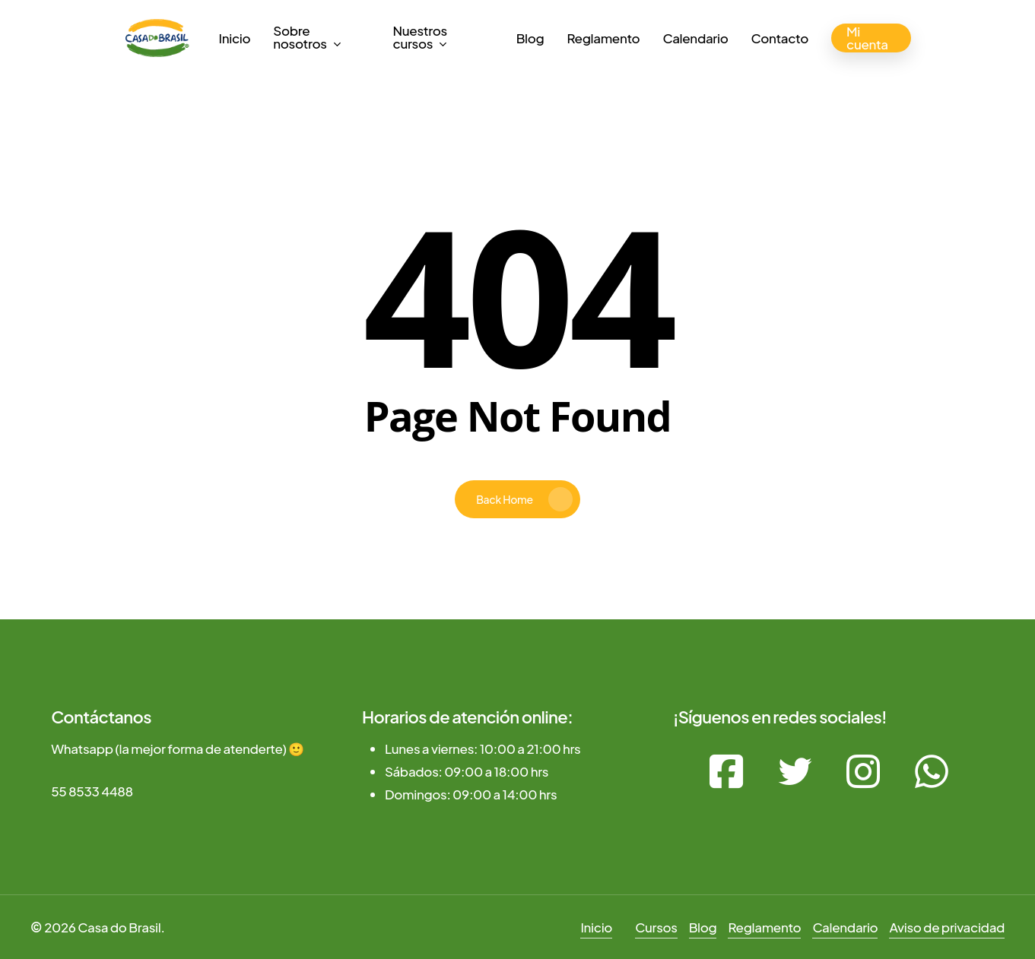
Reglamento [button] (764, 927)
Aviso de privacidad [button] (947, 927)
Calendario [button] (845, 927)
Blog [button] (703, 927)
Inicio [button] (596, 927)
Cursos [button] (656, 927)
